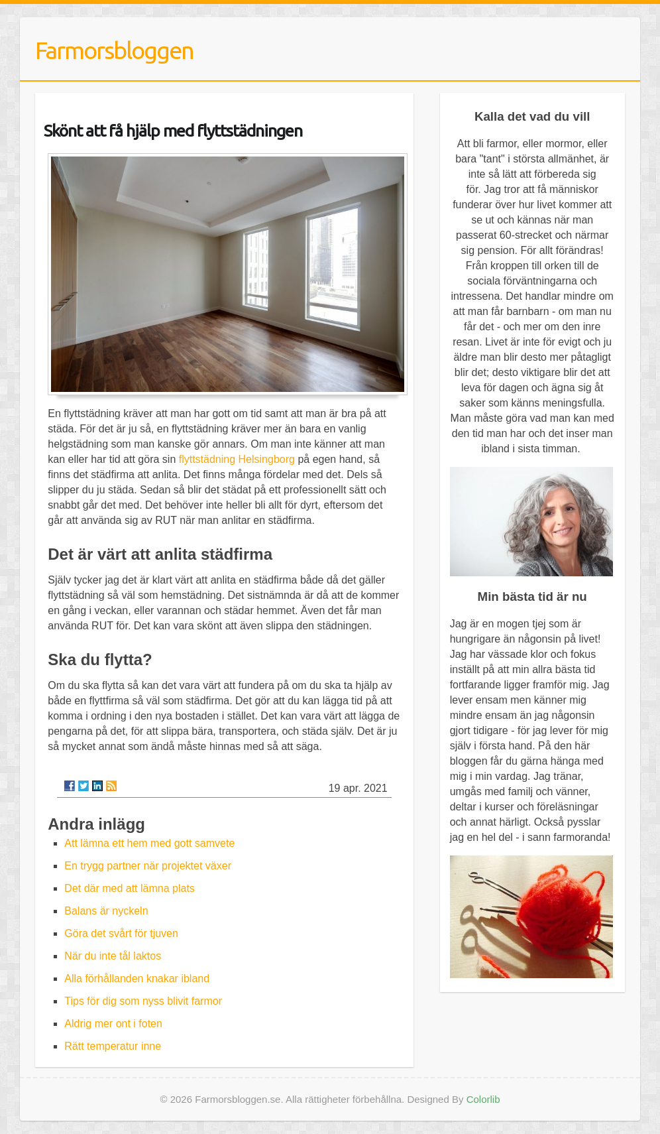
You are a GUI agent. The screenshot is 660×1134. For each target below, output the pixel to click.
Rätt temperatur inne (112, 1046)
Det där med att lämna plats (129, 888)
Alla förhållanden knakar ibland (136, 978)
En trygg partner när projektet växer (147, 865)
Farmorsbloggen (114, 50)
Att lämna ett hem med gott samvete (149, 843)
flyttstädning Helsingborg (237, 459)
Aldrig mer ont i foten (113, 1023)
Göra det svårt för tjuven (121, 933)
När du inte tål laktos (112, 956)
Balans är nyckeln (106, 910)
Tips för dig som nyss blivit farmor (143, 1001)
